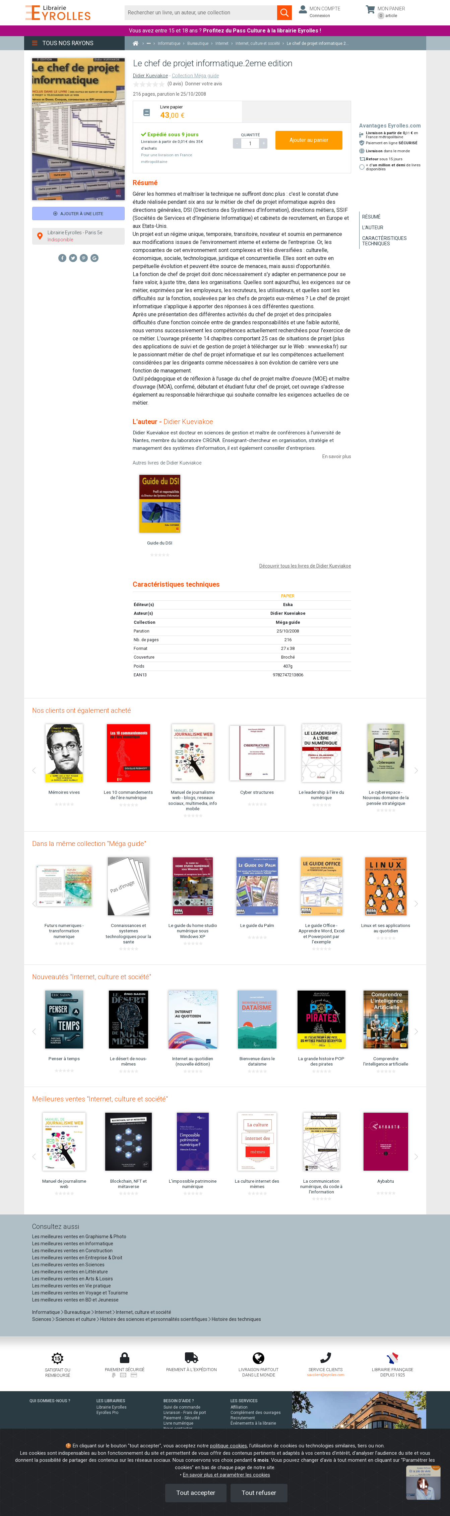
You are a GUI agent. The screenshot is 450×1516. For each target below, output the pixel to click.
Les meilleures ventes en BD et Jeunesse (75, 1299)
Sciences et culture (76, 1319)
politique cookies (228, 1446)
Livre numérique (178, 1423)
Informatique (46, 1312)
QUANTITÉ (250, 135)
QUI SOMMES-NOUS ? (49, 1401)
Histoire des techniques (236, 1319)
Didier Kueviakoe (150, 76)
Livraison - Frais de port (185, 1412)
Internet (103, 1312)
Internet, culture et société (143, 1312)
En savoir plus (336, 456)
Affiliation (239, 1407)
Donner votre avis (203, 83)
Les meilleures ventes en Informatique (72, 1243)
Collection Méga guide (195, 76)
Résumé (371, 217)
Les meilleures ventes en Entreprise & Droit (77, 1257)
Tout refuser (259, 1493)
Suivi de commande (182, 1407)
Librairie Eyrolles (112, 1407)
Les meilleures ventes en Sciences (68, 1264)
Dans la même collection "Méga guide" (89, 844)
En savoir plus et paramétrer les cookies (226, 1475)
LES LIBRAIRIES (111, 1401)
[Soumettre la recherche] (284, 12)
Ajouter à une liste (78, 213)
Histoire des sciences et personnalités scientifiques (153, 1319)
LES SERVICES (244, 1401)
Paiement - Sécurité (182, 1418)
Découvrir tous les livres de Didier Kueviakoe (305, 566)
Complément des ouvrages (256, 1412)
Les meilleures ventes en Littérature (70, 1271)
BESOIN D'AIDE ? (179, 1401)
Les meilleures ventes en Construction (72, 1250)
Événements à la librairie (253, 1423)
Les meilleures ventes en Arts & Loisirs (72, 1278)
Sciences (42, 1319)
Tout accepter (195, 1493)
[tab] (187, 111)
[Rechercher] (201, 12)
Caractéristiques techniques (384, 241)
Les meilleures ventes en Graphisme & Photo (79, 1236)
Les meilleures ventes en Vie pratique (71, 1285)
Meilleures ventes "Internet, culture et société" (100, 1099)
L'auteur (372, 227)
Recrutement (243, 1418)
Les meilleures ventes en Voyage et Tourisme (80, 1292)
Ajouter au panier (309, 140)
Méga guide (288, 622)
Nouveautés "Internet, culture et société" (91, 977)
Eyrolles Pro (107, 1412)
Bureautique (77, 1312)
